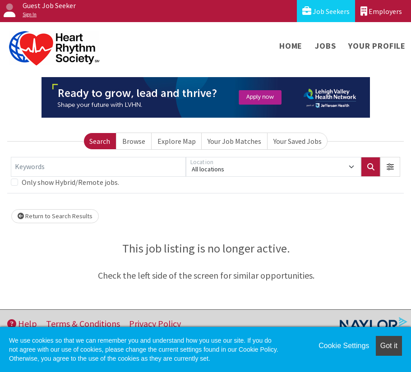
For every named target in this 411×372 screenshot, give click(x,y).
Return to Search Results (55, 216)
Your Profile (377, 46)
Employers (381, 11)
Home (290, 46)
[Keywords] (98, 167)
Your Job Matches (234, 141)
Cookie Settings (344, 345)
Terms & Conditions (83, 323)
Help (22, 323)
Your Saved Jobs (297, 141)
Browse (133, 141)
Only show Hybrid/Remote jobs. (70, 182)
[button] (390, 167)
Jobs (325, 46)
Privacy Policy (155, 323)
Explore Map (176, 141)
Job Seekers (326, 11)
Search (99, 141)
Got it (388, 345)
